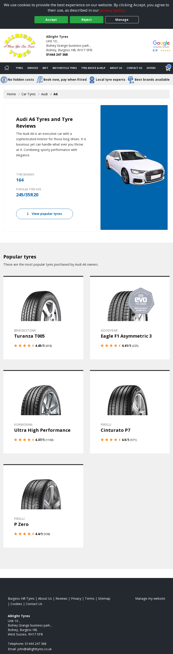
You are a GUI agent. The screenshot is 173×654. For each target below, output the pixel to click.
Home (11, 94)
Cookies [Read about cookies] (16, 604)
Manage (121, 19)
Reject (86, 19)
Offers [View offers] (151, 68)
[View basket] (168, 68)
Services (32, 68)
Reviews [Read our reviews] (61, 598)
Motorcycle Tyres (65, 68)
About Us (116, 68)
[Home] (6, 68)
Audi (44, 94)
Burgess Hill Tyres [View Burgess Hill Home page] (21, 598)
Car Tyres (28, 94)
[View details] (43, 317)
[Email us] (34, 649)
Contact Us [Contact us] (134, 68)
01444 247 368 (57, 54)
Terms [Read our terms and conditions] (89, 598)
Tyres (19, 68)
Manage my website (150, 598)
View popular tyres (44, 214)
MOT (45, 68)
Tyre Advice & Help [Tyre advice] (93, 68)
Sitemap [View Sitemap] (104, 598)
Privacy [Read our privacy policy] (76, 598)
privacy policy (112, 10)
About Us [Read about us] (45, 598)
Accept (51, 19)
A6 (55, 94)
